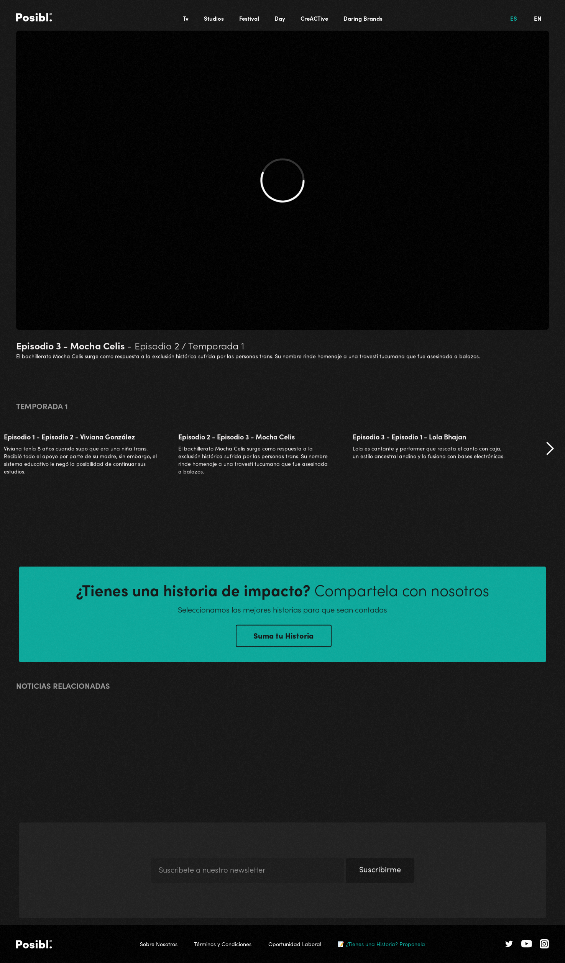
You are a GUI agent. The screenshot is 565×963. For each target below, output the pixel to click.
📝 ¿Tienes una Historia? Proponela (381, 944)
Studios (214, 18)
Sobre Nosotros (158, 944)
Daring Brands (363, 18)
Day (279, 18)
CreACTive (314, 18)
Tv (186, 18)
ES (513, 18)
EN (537, 18)
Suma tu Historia (283, 638)
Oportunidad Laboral (294, 944)
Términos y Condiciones (222, 944)
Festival (249, 18)
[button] (549, 451)
